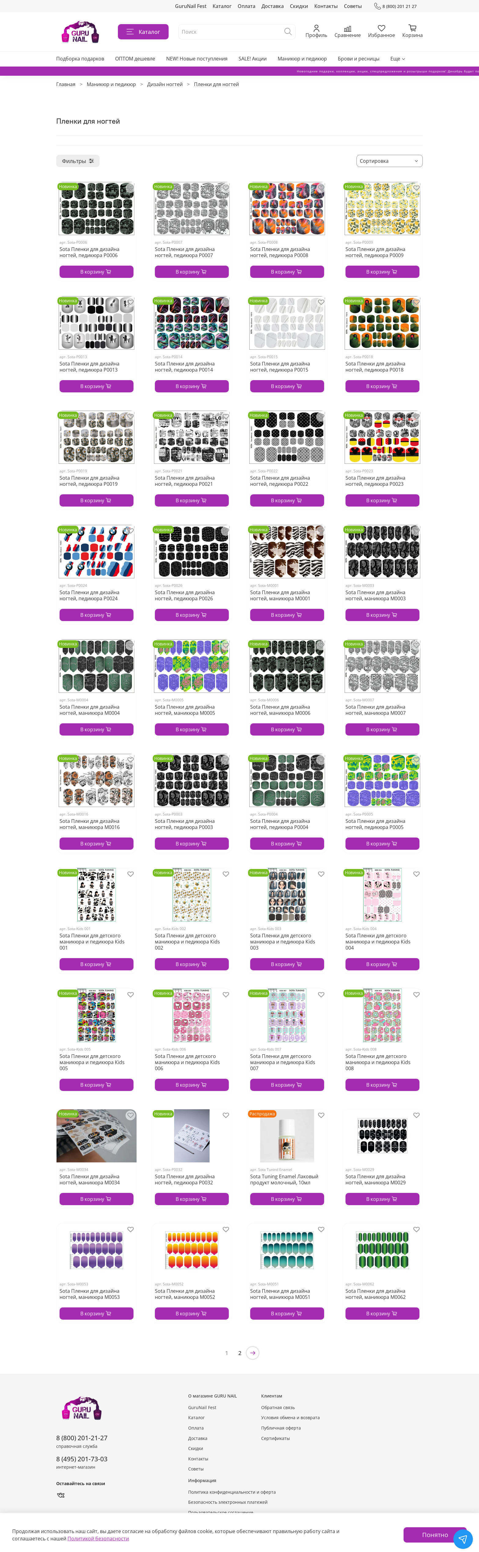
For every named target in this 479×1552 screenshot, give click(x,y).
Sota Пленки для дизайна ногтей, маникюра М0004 (90, 709)
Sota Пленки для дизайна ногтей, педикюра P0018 (375, 366)
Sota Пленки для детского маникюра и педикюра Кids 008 (378, 1062)
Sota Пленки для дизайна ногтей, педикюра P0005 (375, 824)
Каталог (222, 6)
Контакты (326, 6)
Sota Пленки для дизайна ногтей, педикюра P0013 (89, 366)
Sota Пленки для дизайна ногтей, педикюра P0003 (185, 824)
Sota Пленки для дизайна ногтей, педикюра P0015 (280, 366)
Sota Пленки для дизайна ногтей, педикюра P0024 (89, 595)
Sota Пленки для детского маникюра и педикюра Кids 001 (92, 941)
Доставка (272, 6)
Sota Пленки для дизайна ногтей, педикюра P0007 (185, 252)
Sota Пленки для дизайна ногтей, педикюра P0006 (89, 252)
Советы (353, 6)
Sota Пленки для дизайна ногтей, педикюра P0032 (185, 1179)
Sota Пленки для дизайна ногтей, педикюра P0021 (185, 480)
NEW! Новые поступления (197, 58)
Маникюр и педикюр (302, 58)
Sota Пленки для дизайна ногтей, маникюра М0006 (280, 709)
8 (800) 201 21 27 (395, 6)
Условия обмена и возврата (290, 1417)
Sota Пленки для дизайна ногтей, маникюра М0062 (376, 1294)
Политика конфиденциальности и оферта (232, 1492)
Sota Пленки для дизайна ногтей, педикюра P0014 (185, 366)
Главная (65, 84)
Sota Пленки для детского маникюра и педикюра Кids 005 (92, 1062)
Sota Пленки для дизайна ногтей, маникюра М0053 (90, 1294)
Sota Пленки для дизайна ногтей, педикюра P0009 (375, 252)
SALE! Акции (253, 58)
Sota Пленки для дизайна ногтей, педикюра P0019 (89, 480)
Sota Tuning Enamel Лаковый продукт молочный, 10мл (284, 1179)
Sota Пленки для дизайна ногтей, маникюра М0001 (280, 595)
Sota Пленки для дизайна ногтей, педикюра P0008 (280, 252)
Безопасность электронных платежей (228, 1502)
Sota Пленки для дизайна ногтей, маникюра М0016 (90, 824)
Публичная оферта (281, 1428)
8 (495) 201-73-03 (82, 1459)
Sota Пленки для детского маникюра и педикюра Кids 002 (187, 941)
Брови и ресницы (358, 58)
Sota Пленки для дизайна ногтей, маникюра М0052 (185, 1294)
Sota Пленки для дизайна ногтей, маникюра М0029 (376, 1179)
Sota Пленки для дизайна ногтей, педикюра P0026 (185, 595)
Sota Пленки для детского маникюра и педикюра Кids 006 (187, 1062)
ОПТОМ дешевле (135, 58)
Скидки (299, 6)
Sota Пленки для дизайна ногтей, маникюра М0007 (376, 709)
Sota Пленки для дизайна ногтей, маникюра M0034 (90, 1179)
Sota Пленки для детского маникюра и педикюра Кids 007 (282, 1062)
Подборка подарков (80, 58)
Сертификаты (275, 1438)
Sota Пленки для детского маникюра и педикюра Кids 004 (378, 941)
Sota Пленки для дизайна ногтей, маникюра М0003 (376, 595)
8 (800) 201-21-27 (82, 1438)
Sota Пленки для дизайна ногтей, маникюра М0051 (280, 1294)
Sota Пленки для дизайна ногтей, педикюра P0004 (280, 824)
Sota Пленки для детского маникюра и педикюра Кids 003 (282, 941)
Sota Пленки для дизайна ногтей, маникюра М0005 (185, 709)
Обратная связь (278, 1407)
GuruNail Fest (191, 6)
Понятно (435, 1535)
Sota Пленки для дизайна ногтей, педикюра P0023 (375, 480)
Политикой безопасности (98, 1538)
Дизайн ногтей (165, 84)
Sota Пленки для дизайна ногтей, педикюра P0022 (280, 480)
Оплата (246, 6)
